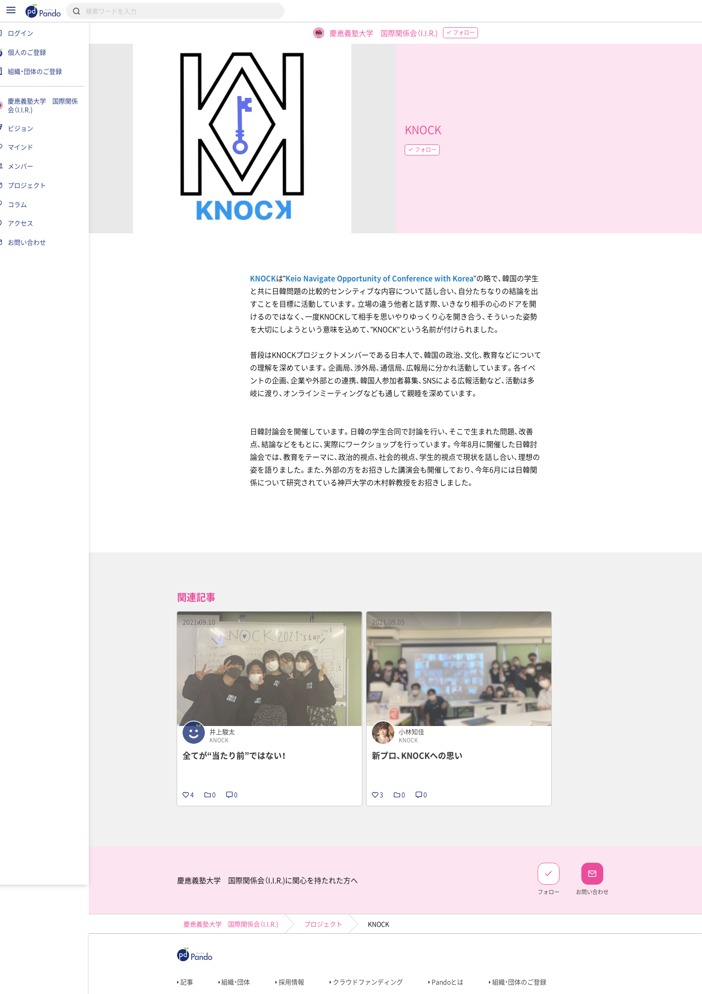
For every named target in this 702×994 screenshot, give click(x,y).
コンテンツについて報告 (403, 983)
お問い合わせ (330, 983)
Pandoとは (451, 950)
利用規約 (194, 983)
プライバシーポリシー (259, 983)
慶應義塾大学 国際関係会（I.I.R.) (236, 892)
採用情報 (295, 950)
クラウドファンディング (372, 950)
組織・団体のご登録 (523, 950)
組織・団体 (240, 950)
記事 (190, 950)
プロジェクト (329, 892)
